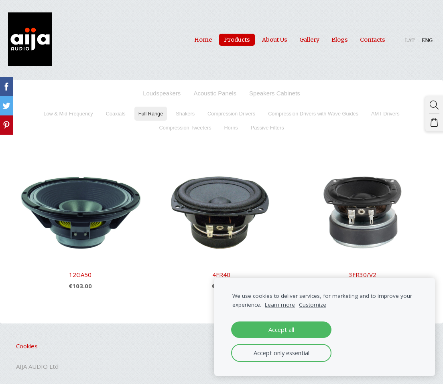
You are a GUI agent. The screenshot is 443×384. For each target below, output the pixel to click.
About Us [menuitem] (266, 37)
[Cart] (436, 116)
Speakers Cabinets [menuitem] (274, 89)
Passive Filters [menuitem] (267, 124)
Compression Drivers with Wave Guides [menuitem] (313, 110)
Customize (312, 304)
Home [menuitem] (195, 37)
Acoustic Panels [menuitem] (214, 89)
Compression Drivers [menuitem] (231, 110)
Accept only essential (281, 353)
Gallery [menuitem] (301, 37)
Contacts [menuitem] (364, 37)
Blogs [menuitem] (331, 37)
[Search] (436, 103)
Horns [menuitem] (231, 124)
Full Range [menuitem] (150, 110)
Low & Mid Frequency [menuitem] (68, 110)
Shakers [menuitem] (185, 110)
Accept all (281, 329)
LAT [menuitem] (402, 38)
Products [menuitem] (229, 37)
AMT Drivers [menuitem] (385, 110)
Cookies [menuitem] (27, 342)
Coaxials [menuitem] (116, 110)
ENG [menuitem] (419, 38)
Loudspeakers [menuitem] (162, 89)
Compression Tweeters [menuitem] (185, 124)
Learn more (280, 304)
